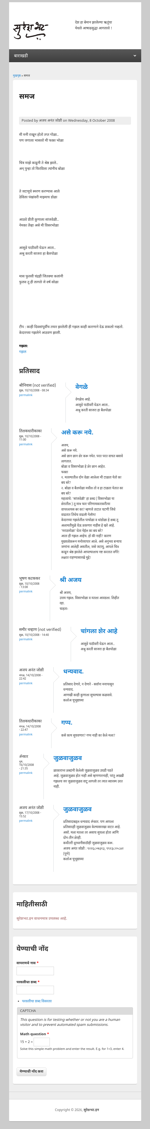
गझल (22, 352)
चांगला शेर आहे (99, 632)
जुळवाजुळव (67, 759)
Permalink (25, 395)
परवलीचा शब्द (28, 982)
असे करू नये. (77, 433)
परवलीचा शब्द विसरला (37, 1001)
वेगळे (81, 387)
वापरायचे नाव (28, 963)
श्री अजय (71, 580)
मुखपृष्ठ (17, 76)
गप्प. (66, 723)
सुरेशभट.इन (91, 1110)
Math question (34, 1034)
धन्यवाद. (73, 672)
